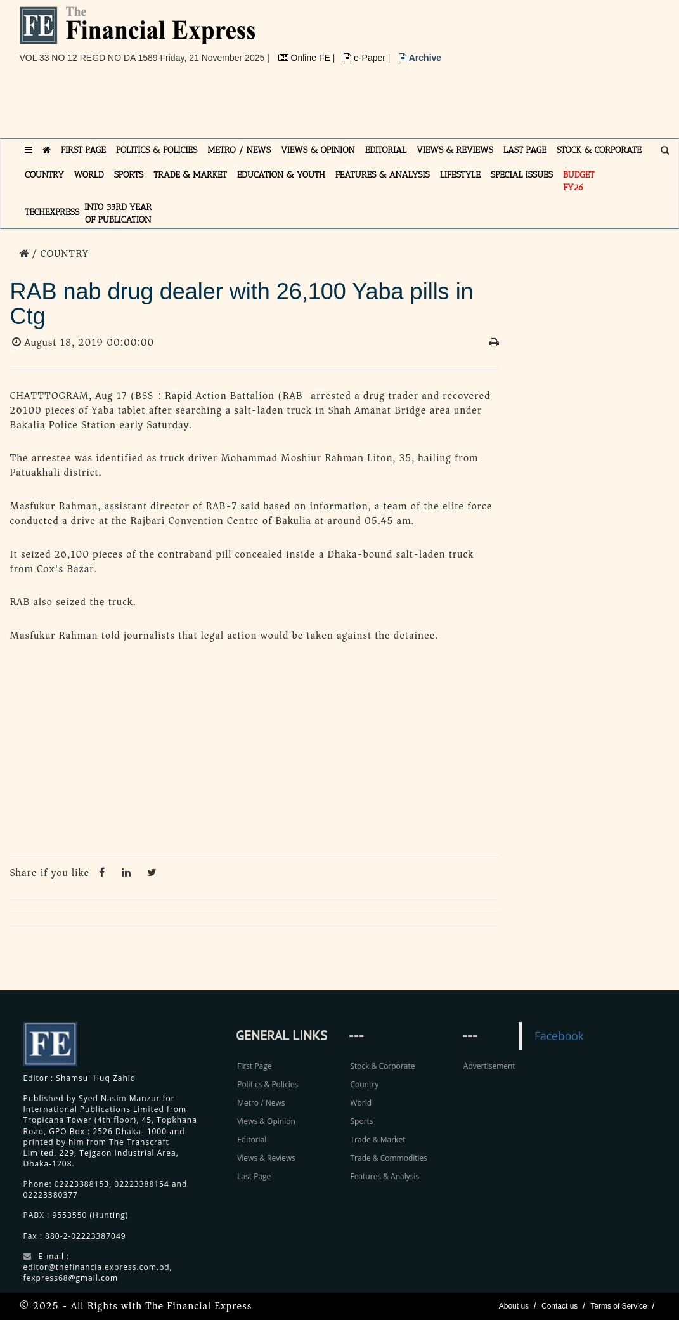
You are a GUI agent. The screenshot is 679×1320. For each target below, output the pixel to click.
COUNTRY (44, 174)
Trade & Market (377, 1139)
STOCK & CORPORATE (599, 150)
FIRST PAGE (83, 150)
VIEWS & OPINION (318, 150)
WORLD (89, 174)
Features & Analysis (384, 1176)
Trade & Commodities (388, 1158)
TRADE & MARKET (190, 174)
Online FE (305, 58)
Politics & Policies (267, 1084)
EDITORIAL (385, 150)
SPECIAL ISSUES (522, 174)
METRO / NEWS (239, 150)
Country (364, 1084)
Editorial (251, 1139)
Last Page (254, 1176)
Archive (420, 58)
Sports (361, 1121)
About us (514, 1306)
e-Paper (366, 58)
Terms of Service (618, 1306)
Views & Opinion (266, 1121)
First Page (254, 1066)
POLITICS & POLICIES (157, 150)
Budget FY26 (579, 181)
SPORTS (129, 174)
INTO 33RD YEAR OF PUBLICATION (118, 213)
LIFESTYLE (460, 174)
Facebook (559, 1035)
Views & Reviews (266, 1158)
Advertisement (489, 1066)
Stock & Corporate (382, 1066)
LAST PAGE (524, 150)
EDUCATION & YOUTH (281, 174)
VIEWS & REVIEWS (455, 150)
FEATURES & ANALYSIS (382, 174)
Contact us (559, 1306)
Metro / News (261, 1102)
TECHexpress (52, 212)
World (361, 1102)
